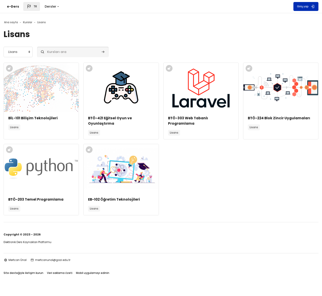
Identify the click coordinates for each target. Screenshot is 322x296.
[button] (31, 6)
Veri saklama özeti (74, 273)
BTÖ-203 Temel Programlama (51, 199)
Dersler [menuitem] (50, 6)
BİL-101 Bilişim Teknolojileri (48, 118)
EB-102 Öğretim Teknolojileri (122, 199)
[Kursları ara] (87, 52)
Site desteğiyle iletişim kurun (38, 273)
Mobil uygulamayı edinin (107, 273)
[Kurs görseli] (52, 87)
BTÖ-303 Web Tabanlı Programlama (189, 120)
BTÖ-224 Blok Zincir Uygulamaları (259, 120)
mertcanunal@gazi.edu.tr (67, 260)
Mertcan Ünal (32, 260)
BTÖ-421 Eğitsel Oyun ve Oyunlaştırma (117, 120)
